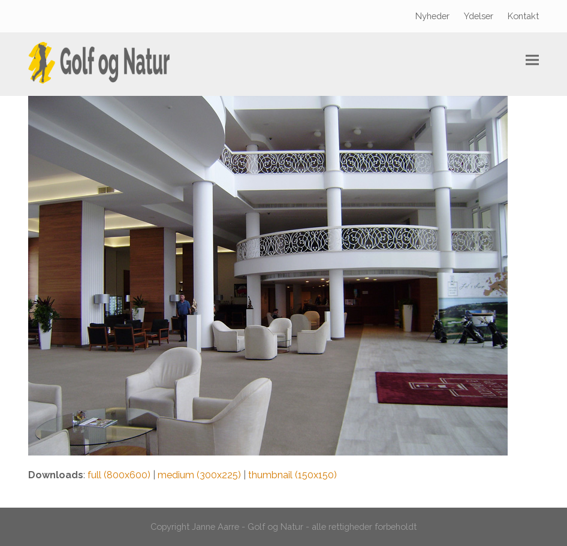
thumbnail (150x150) (292, 475)
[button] (532, 60)
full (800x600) (119, 475)
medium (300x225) (199, 475)
